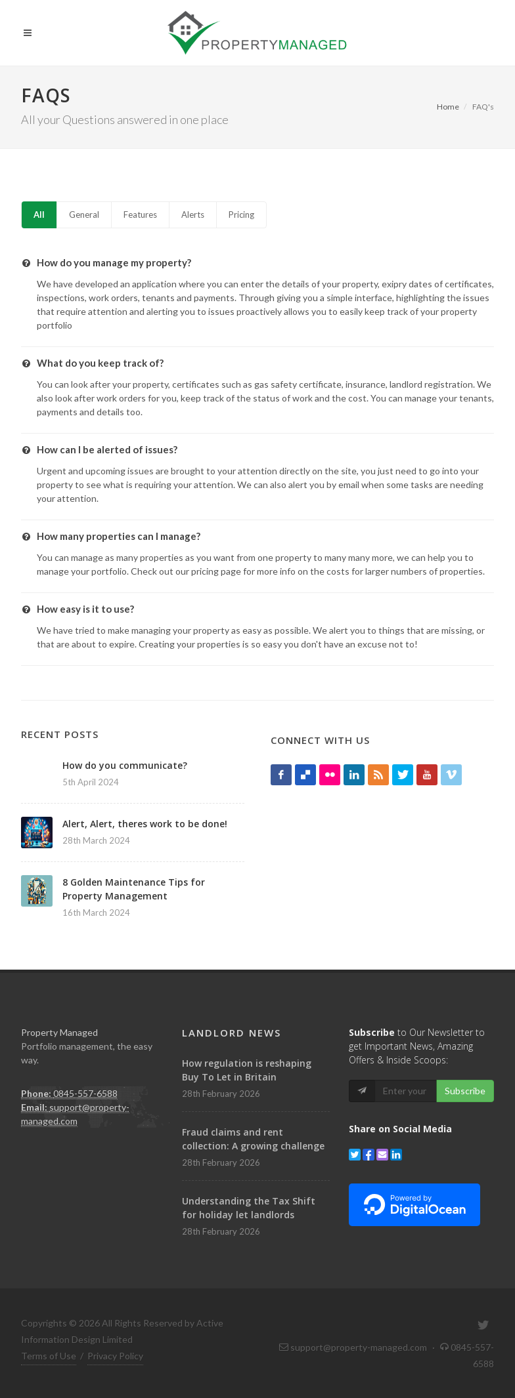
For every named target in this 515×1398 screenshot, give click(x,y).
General (84, 214)
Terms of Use (48, 1355)
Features (140, 214)
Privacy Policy (115, 1355)
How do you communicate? (124, 765)
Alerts (192, 214)
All (39, 214)
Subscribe (465, 1090)
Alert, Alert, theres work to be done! (144, 823)
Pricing (241, 214)
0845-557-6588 (85, 1093)
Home (448, 107)
